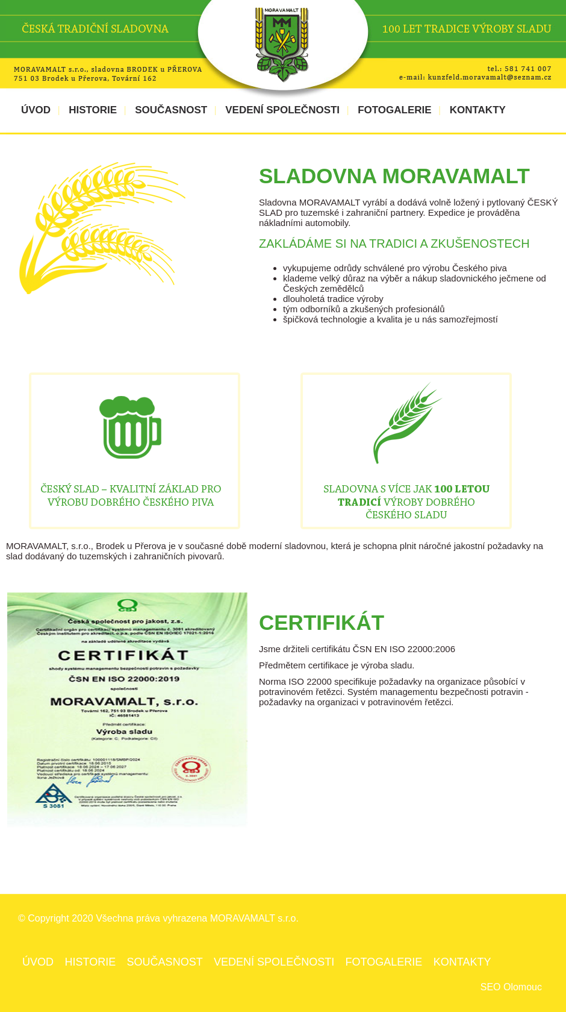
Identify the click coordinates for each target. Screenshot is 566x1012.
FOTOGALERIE (394, 110)
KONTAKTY (478, 110)
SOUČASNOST (171, 110)
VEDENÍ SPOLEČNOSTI (282, 110)
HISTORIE (93, 110)
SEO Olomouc (511, 987)
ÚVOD (36, 110)
